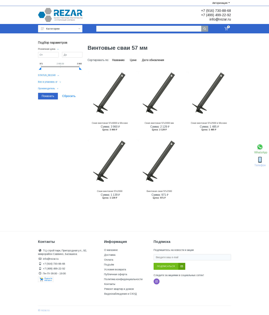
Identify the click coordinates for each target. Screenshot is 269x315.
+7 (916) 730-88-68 (216, 11)
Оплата (108, 259)
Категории (60, 28)
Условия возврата (115, 269)
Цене (133, 60)
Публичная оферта (115, 274)
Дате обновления (153, 60)
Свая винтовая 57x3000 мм (159, 123)
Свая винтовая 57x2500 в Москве (209, 123)
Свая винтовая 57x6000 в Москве (110, 123)
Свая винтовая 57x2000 (109, 191)
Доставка (109, 254)
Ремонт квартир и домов (119, 288)
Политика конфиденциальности (123, 279)
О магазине (111, 249)
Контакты (109, 283)
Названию (118, 60)
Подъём (109, 264)
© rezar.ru (44, 310)
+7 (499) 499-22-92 (216, 15)
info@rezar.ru (220, 19)
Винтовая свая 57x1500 (159, 191)
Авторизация (221, 3)
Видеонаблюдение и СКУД (120, 293)
